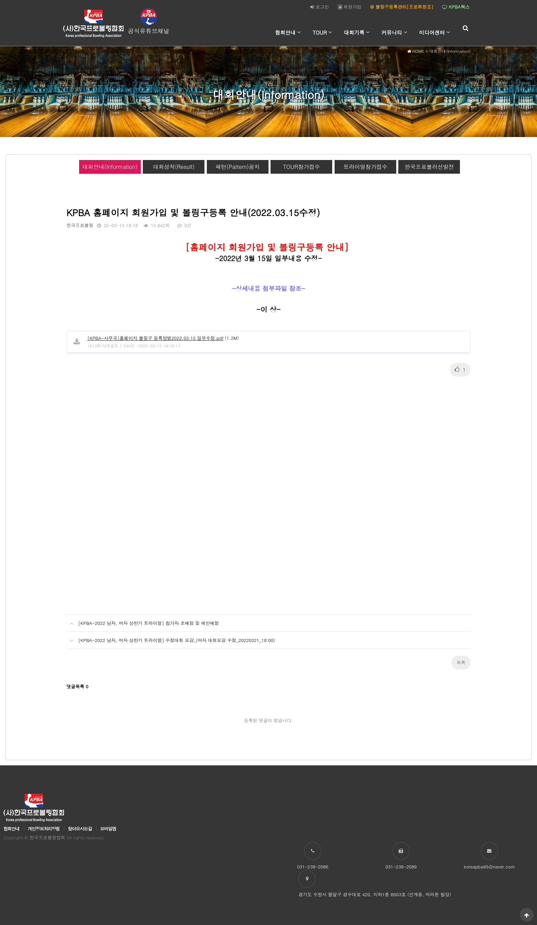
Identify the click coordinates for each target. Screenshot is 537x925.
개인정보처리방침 (44, 828)
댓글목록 (77, 686)
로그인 (319, 6)
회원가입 (349, 6)
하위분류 (299, 32)
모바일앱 (108, 828)
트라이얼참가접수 (365, 167)
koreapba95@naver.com (489, 866)
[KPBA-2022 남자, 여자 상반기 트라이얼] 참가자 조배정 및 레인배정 (142, 620)
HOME (415, 51)
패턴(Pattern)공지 (238, 167)
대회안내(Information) (110, 167)
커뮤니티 (392, 32)
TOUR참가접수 (301, 167)
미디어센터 (432, 32)
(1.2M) (163, 338)
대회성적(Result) (174, 167)
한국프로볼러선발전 (429, 167)
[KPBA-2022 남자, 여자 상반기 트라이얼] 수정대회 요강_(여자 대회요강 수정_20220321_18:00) (170, 637)
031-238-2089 (400, 866)
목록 (461, 662)
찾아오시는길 (80, 828)
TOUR (320, 32)
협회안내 (285, 32)
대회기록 (354, 32)
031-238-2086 (312, 866)
